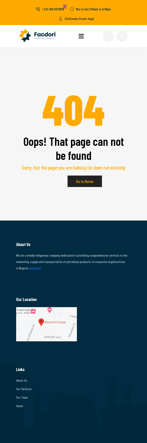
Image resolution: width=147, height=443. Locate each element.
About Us (21, 380)
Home (19, 406)
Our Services (24, 389)
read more (35, 268)
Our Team (22, 397)
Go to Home (84, 181)
